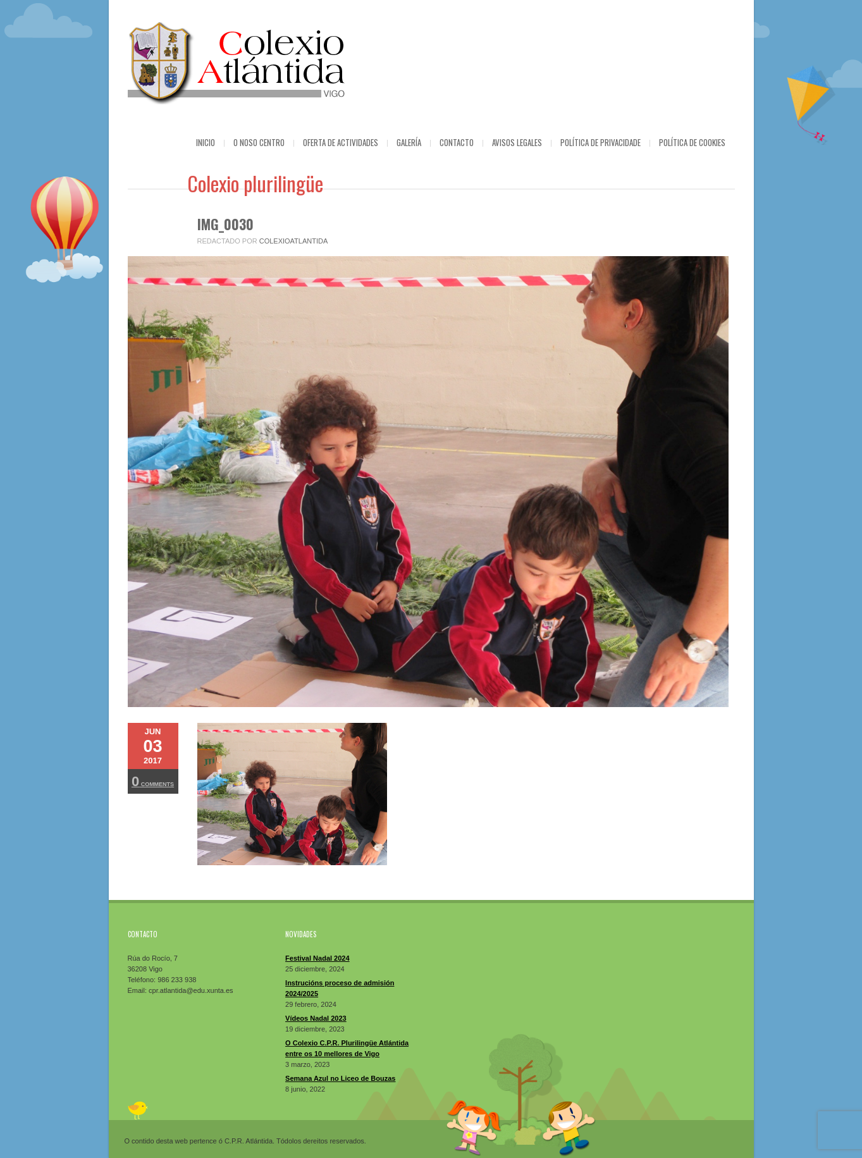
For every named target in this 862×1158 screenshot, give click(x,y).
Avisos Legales (517, 142)
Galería (409, 142)
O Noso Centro (259, 142)
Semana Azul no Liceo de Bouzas (340, 1078)
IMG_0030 (225, 224)
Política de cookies (692, 142)
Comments (153, 781)
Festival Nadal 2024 (317, 958)
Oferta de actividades (340, 142)
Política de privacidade (600, 142)
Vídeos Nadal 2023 (316, 1018)
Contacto (457, 142)
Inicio (205, 142)
